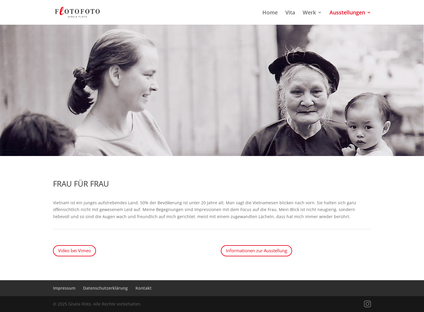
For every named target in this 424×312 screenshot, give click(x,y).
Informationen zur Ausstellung (256, 250)
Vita (290, 13)
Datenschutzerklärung (105, 288)
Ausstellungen (347, 13)
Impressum (64, 288)
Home (270, 13)
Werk (309, 13)
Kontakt (143, 288)
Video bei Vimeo (74, 250)
